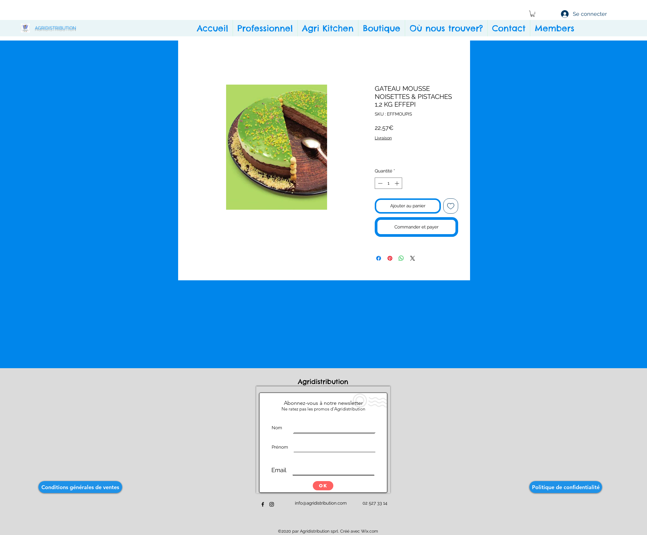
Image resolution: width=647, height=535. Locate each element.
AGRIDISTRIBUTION (55, 28)
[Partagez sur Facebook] (378, 258)
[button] (532, 14)
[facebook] (263, 504)
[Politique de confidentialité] (565, 487)
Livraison (383, 138)
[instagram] (272, 504)
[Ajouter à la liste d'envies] (450, 206)
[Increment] (398, 183)
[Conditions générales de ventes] (80, 487)
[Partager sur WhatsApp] (401, 258)
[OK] (323, 485)
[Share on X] (412, 258)
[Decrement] (380, 183)
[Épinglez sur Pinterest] (390, 258)
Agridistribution (324, 381)
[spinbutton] (389, 183)
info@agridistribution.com (321, 503)
